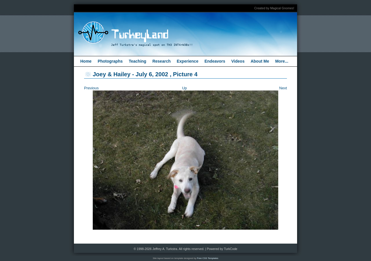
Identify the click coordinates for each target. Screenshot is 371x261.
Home (86, 61)
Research (161, 61)
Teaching (137, 61)
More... (281, 61)
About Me (260, 61)
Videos (238, 61)
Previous (91, 88)
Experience (188, 61)
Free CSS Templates (208, 258)
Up (184, 88)
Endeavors (214, 61)
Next (283, 88)
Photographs (110, 61)
